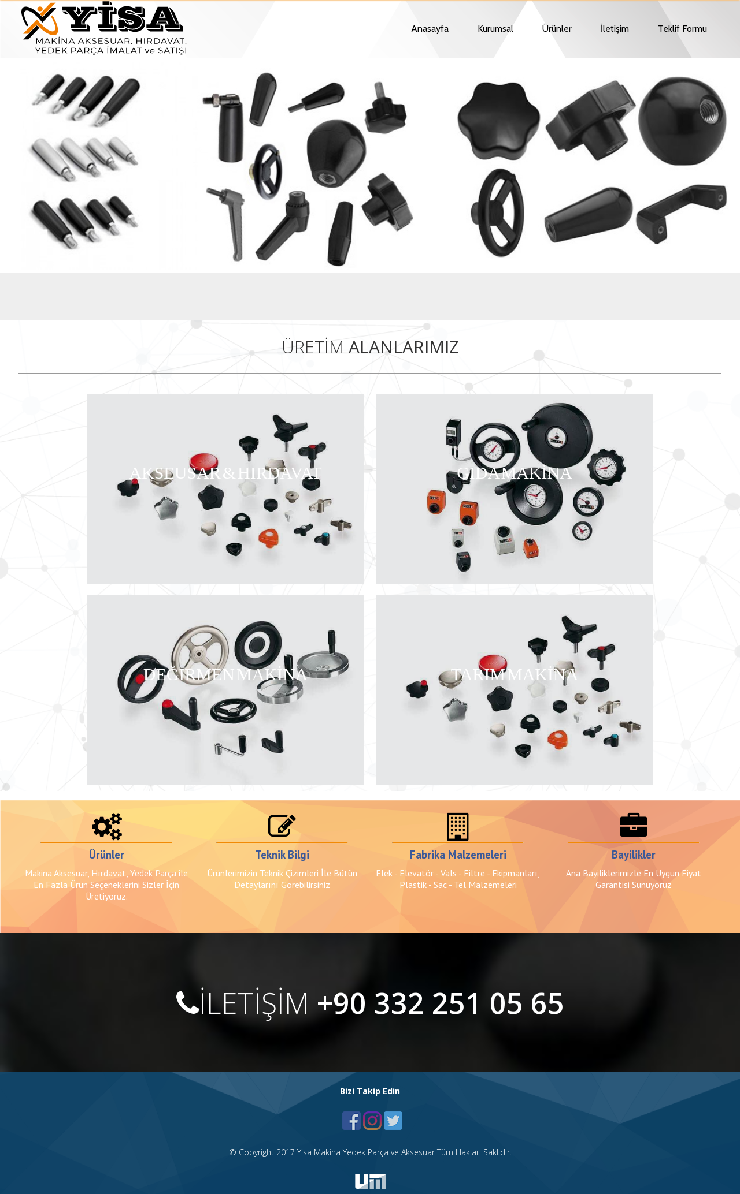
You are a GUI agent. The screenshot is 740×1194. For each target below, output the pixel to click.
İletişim (615, 28)
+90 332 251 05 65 (440, 1003)
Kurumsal (495, 28)
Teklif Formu (682, 28)
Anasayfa (430, 28)
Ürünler (557, 28)
